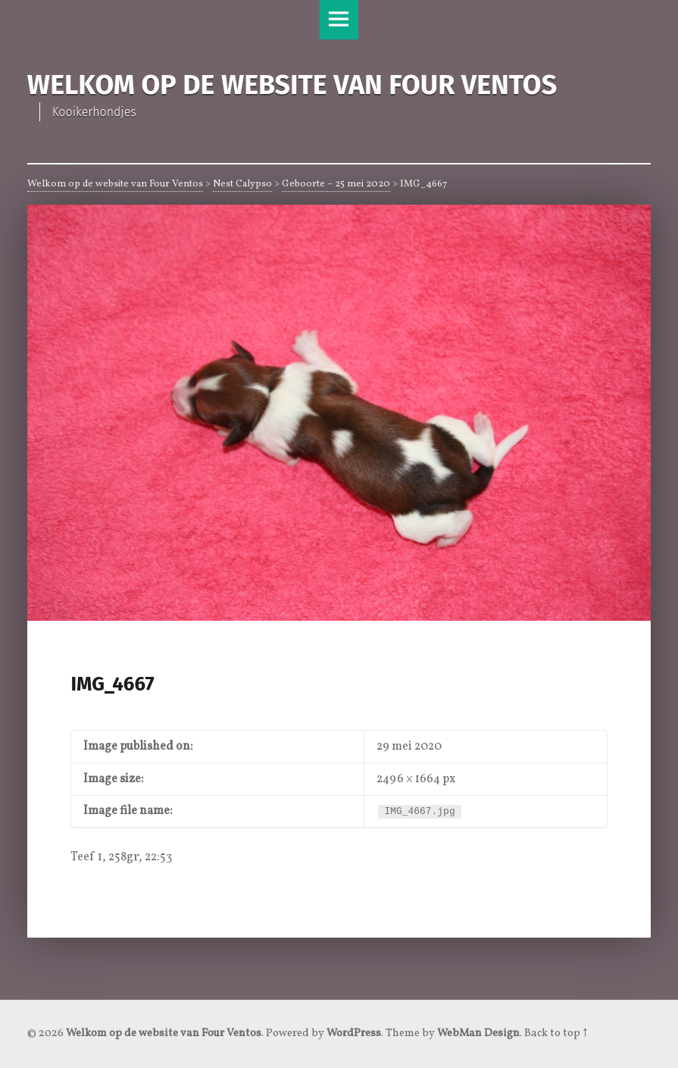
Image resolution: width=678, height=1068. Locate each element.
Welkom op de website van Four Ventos (115, 184)
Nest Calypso (242, 184)
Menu (339, 19)
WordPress (354, 1033)
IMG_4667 (112, 684)
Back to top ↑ (555, 1033)
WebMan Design (478, 1033)
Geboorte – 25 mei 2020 (336, 184)
